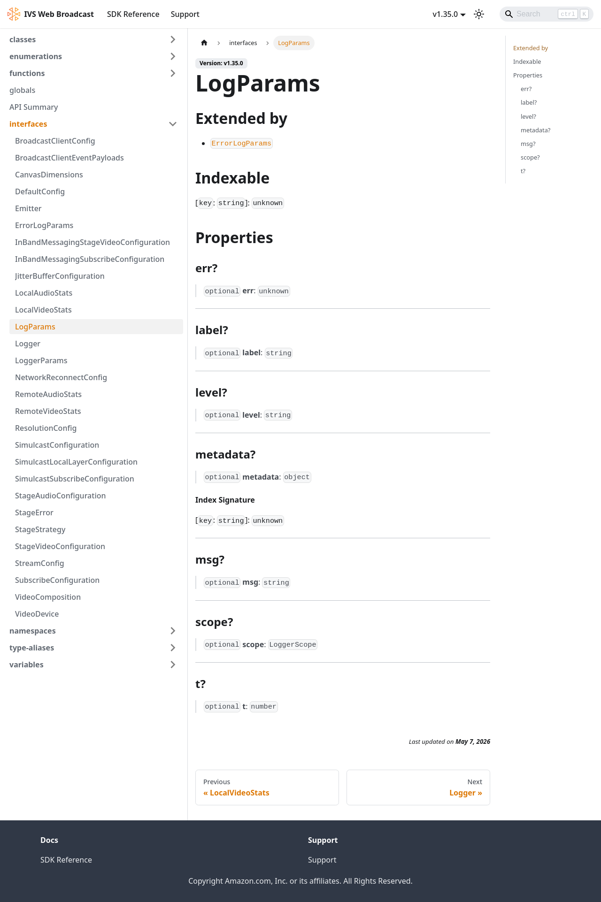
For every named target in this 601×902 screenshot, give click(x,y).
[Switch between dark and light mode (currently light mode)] (478, 14)
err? (526, 88)
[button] (93, 39)
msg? (528, 143)
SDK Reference (133, 14)
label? (529, 102)
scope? (530, 157)
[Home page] (204, 43)
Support (185, 14)
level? (528, 116)
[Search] (546, 14)
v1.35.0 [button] (445, 14)
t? (523, 171)
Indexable (527, 61)
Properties (527, 75)
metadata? (535, 130)
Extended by (530, 48)
